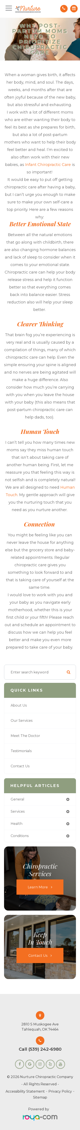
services (18, 811)
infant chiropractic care (48, 164)
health (16, 824)
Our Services (21, 721)
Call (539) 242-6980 (40, 1049)
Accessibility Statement (25, 1091)
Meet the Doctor (25, 736)
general (17, 799)
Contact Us (20, 766)
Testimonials (21, 751)
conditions (20, 836)
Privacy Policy (60, 1091)
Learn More (38, 887)
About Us (19, 705)
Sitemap (40, 1097)
